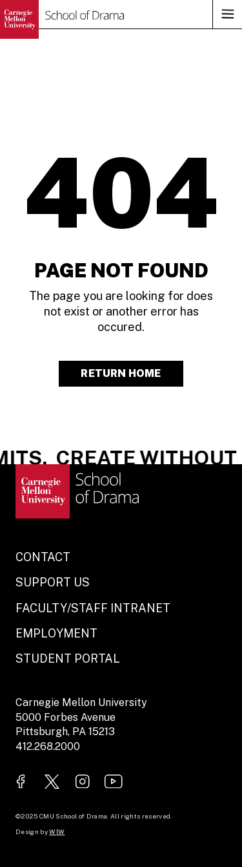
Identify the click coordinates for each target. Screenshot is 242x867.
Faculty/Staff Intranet (92, 608)
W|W (57, 831)
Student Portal (67, 658)
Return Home (121, 373)
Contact (42, 557)
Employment (56, 633)
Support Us (52, 582)
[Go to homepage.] (62, 19)
